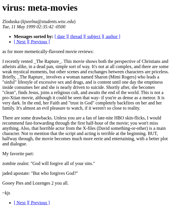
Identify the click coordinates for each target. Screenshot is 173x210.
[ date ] (61, 36)
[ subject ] (94, 36)
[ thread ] (76, 36)
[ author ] (111, 36)
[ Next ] (21, 41)
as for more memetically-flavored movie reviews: (48, 51)
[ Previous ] (39, 41)
